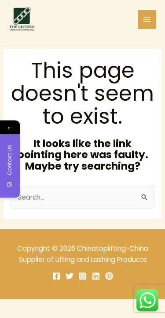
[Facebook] (56, 276)
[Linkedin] (96, 276)
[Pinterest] (109, 276)
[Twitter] (69, 276)
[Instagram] (83, 276)
